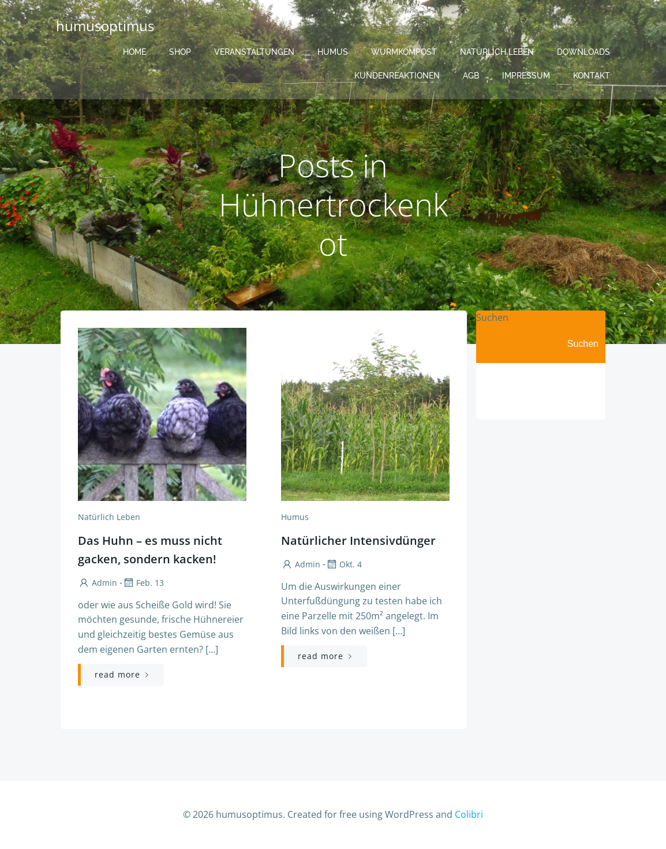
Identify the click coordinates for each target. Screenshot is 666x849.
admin (97, 582)
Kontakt (591, 75)
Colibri (469, 814)
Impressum (526, 75)
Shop (180, 52)
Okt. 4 (343, 564)
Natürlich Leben (497, 52)
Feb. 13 (143, 582)
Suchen (492, 317)
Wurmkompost (404, 52)
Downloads (583, 52)
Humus (332, 52)
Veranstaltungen (254, 52)
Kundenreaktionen (397, 75)
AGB (471, 75)
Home (134, 52)
